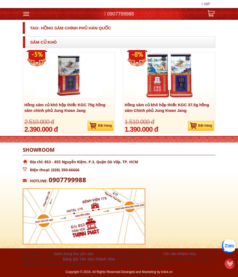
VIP (205, 4)
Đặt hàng (100, 125)
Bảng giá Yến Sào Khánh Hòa (88, 259)
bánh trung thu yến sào (73, 254)
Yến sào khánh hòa (179, 254)
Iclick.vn (167, 272)
